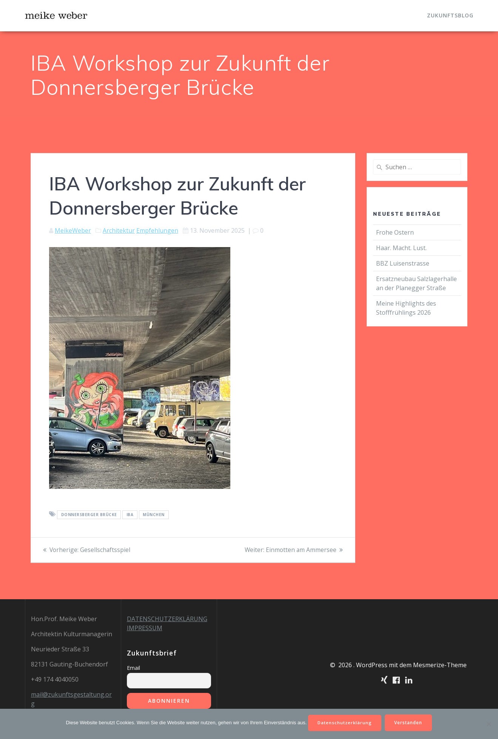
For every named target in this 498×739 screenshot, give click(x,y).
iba (130, 514)
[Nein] (488, 723)
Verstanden (410, 722)
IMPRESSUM (144, 628)
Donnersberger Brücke (89, 514)
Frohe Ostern (395, 232)
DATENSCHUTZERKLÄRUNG (167, 619)
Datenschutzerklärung (344, 722)
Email (133, 667)
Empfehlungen (157, 230)
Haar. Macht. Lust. (401, 248)
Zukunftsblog (450, 15)
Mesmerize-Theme (440, 665)
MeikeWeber (73, 230)
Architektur (119, 230)
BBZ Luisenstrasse (403, 263)
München (154, 514)
